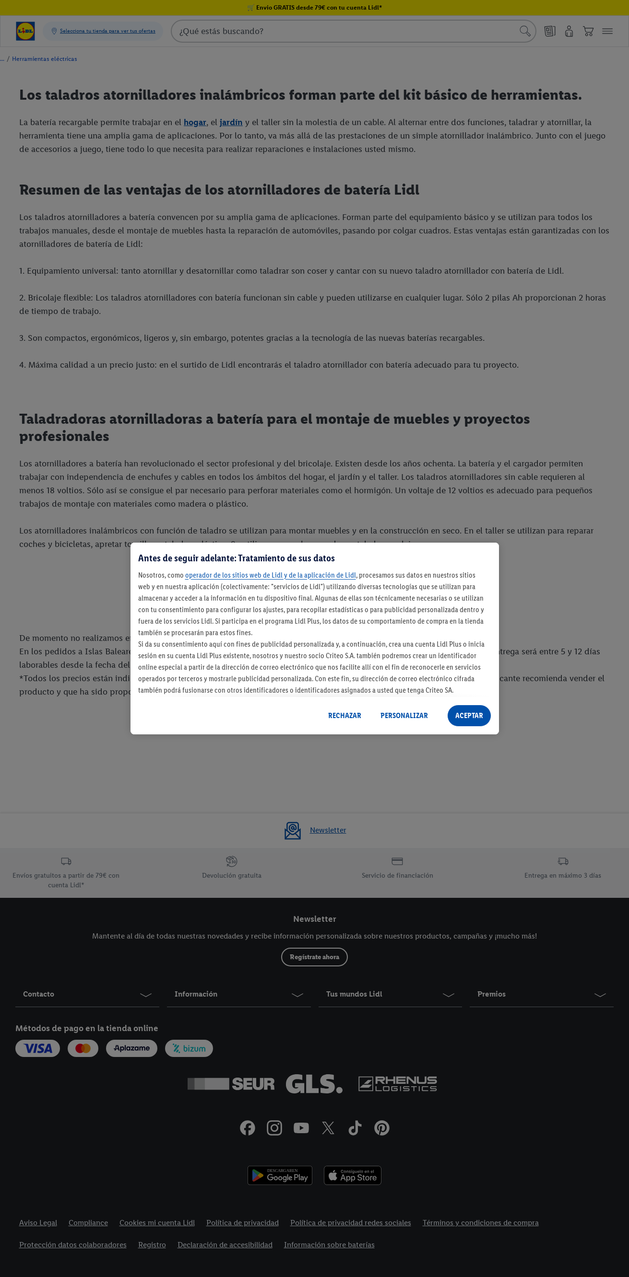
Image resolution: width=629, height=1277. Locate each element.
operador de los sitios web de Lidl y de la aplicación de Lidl (270, 575)
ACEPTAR (469, 715)
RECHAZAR (344, 715)
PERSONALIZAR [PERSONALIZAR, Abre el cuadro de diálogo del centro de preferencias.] (404, 715)
